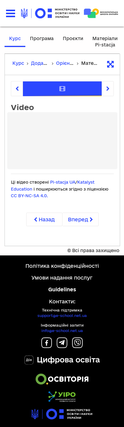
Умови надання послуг (62, 277)
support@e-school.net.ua (62, 315)
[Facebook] (46, 346)
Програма (42, 38)
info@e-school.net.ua (62, 330)
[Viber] (77, 346)
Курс (15, 38)
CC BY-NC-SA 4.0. (29, 195)
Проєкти (73, 38)
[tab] (62, 88)
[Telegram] (62, 346)
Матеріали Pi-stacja (105, 41)
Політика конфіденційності (62, 266)
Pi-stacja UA (62, 182)
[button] (10, 13)
